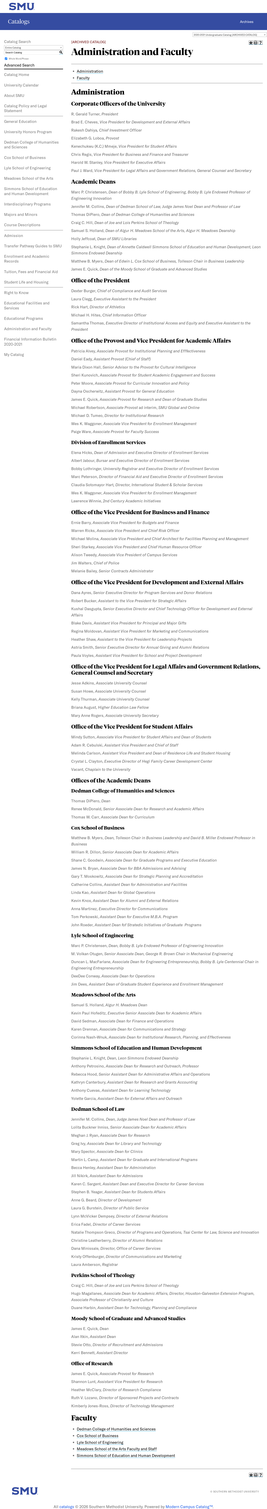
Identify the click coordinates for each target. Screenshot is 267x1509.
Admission (13, 235)
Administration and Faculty (28, 328)
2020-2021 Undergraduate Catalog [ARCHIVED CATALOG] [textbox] (225, 34)
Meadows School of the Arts (28, 178)
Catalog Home (16, 74)
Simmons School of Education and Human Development (30, 191)
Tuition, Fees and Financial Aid (31, 271)
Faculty (84, 1417)
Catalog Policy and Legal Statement (25, 108)
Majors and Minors (20, 214)
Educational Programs (23, 318)
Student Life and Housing (26, 282)
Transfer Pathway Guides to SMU (33, 245)
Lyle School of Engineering (27, 167)
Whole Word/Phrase (19, 58)
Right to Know (16, 292)
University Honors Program (28, 131)
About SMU (14, 95)
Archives (246, 21)
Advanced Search (19, 65)
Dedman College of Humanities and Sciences (31, 144)
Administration (90, 71)
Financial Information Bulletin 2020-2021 (30, 341)
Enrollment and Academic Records (26, 258)
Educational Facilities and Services (27, 305)
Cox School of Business (25, 157)
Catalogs (19, 21)
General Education (20, 121)
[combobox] (230, 34)
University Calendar (21, 85)
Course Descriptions (22, 224)
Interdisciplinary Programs (27, 204)
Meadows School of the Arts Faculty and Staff (117, 1448)
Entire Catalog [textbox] (13, 47)
